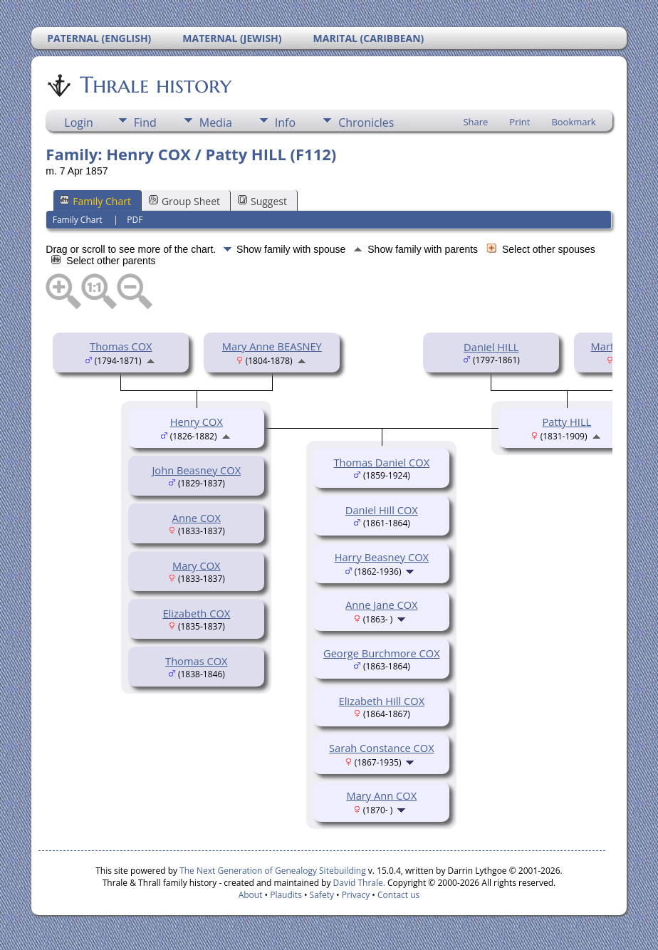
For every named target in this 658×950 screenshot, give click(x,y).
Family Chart (95, 201)
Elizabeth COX (196, 613)
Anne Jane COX (381, 604)
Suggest (262, 201)
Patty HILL (566, 421)
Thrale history (154, 85)
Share (475, 121)
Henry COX (196, 421)
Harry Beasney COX (382, 557)
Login (78, 122)
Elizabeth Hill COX (382, 701)
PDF (134, 220)
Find (145, 122)
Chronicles (366, 122)
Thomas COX (121, 346)
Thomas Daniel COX (381, 462)
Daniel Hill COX (381, 510)
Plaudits (286, 895)
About (251, 895)
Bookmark (573, 121)
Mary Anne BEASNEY (272, 346)
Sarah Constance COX (381, 748)
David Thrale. (357, 883)
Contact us (398, 895)
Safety (322, 895)
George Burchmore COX (381, 653)
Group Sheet (184, 201)
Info (285, 122)
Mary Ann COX (382, 795)
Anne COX (196, 518)
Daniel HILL (491, 347)
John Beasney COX (196, 470)
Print (519, 121)
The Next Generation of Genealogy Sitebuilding (272, 871)
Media (215, 122)
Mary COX (196, 565)
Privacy (356, 895)
